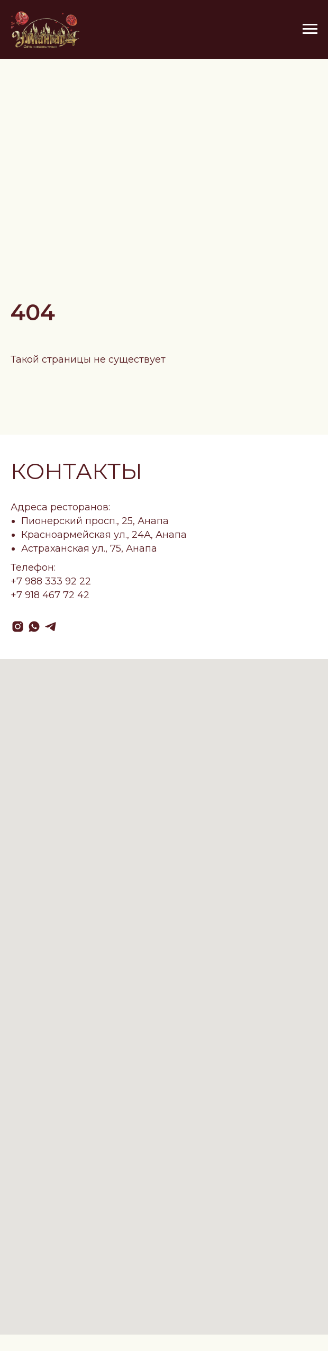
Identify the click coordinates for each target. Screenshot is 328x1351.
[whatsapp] (34, 626)
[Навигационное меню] (310, 29)
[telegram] (50, 626)
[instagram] (17, 626)
